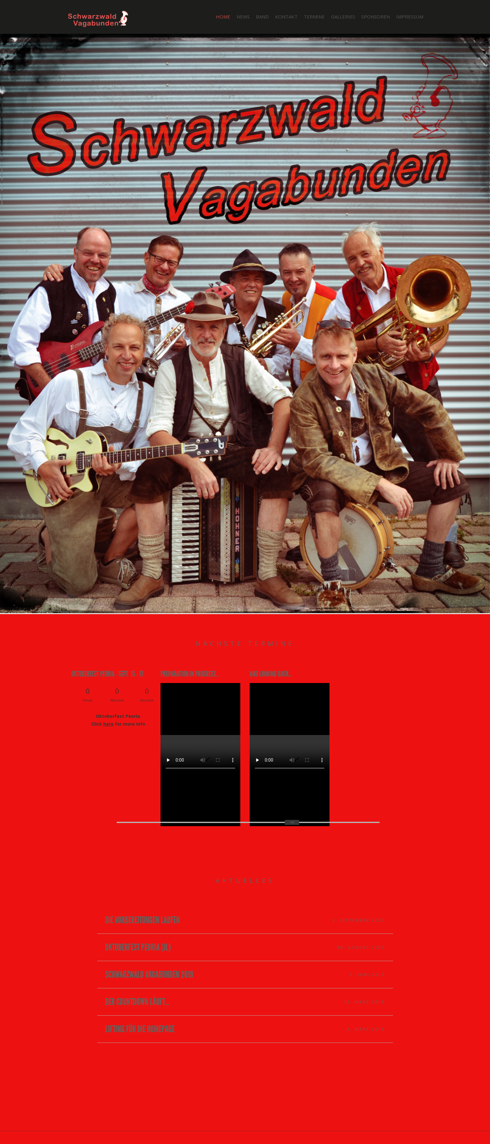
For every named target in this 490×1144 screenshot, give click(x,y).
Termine (314, 16)
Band (262, 16)
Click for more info (118, 724)
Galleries (343, 16)
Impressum (409, 16)
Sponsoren (375, 16)
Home (223, 16)
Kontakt (286, 16)
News (243, 16)
